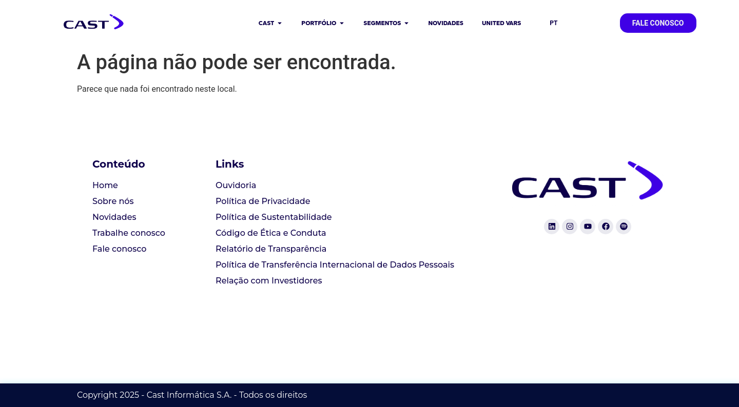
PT (553, 23)
